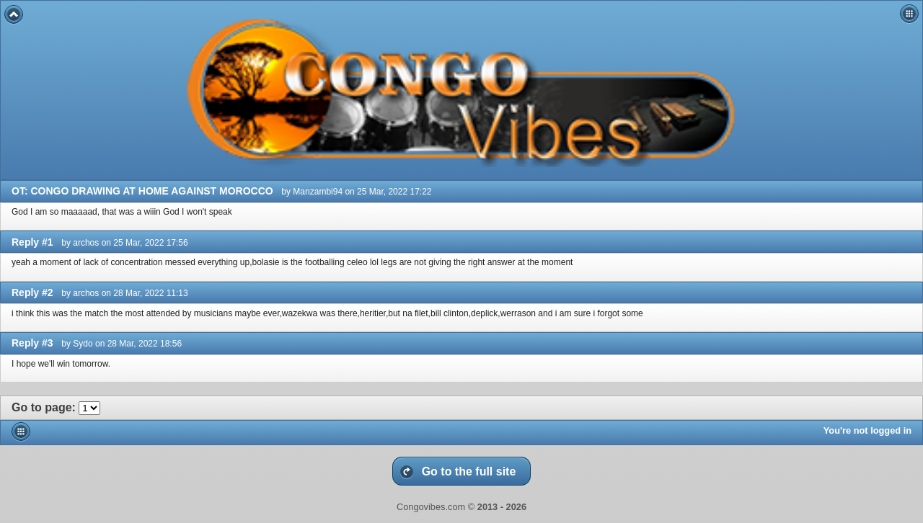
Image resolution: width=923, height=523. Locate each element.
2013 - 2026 (501, 506)
